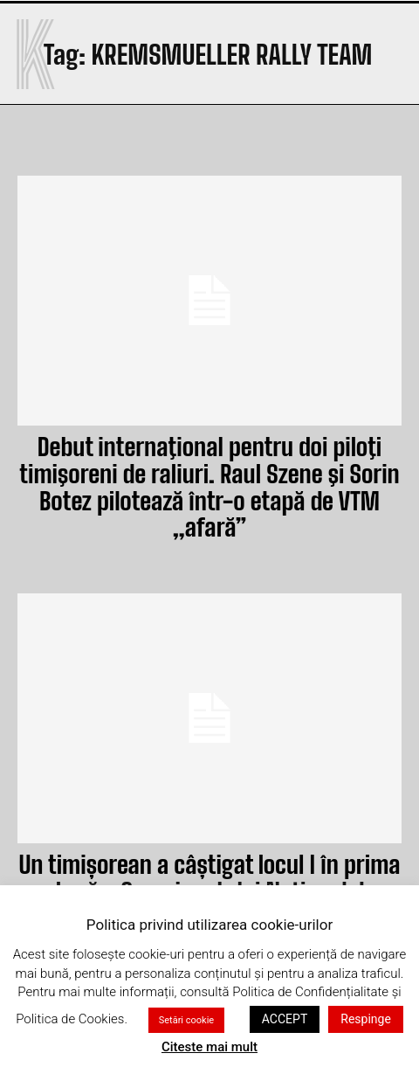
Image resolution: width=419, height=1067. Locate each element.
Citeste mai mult (209, 1047)
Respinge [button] (365, 1019)
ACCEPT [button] (284, 1019)
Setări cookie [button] (186, 1020)
